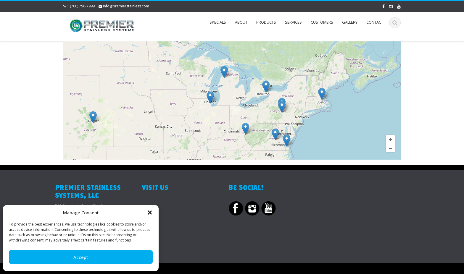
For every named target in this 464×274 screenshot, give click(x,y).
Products (266, 22)
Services (293, 22)
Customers (322, 22)
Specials (218, 22)
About (241, 22)
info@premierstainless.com (126, 6)
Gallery (349, 22)
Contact (374, 22)
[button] (150, 212)
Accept (80, 257)
